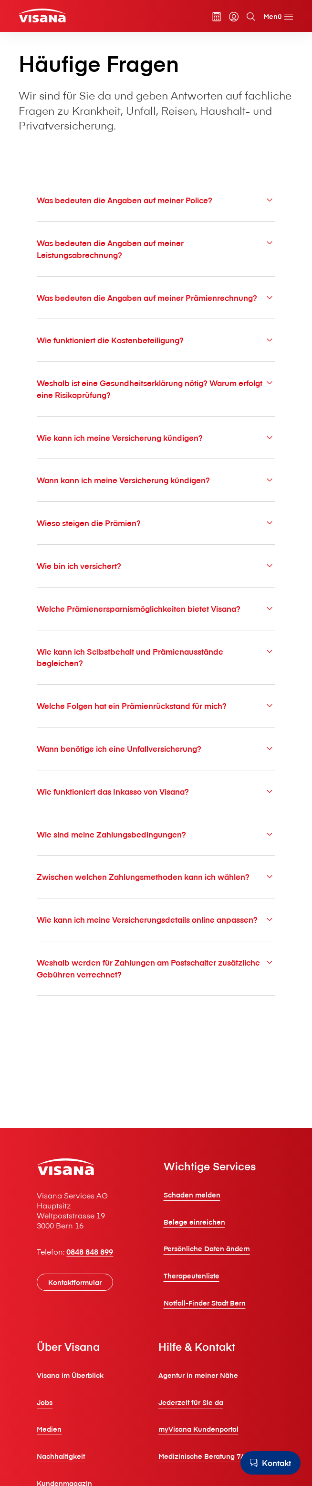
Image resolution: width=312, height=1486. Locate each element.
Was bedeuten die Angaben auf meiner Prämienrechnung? (156, 297)
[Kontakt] (270, 1463)
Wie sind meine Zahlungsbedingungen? (156, 834)
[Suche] (251, 16)
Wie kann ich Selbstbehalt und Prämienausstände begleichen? (156, 657)
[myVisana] (234, 16)
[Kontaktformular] (75, 1282)
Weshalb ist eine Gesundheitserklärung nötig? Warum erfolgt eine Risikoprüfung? (156, 388)
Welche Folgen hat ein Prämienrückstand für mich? (156, 705)
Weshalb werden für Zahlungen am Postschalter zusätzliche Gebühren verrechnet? (156, 968)
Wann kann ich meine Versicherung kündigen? (156, 480)
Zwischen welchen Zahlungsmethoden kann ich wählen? (156, 876)
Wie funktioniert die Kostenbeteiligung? (156, 340)
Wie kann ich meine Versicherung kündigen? (156, 437)
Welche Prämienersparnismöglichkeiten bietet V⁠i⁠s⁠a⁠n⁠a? (156, 608)
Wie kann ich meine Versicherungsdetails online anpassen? (156, 919)
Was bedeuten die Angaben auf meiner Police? (156, 200)
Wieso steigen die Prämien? (156, 523)
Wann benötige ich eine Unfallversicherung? (156, 748)
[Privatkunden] (42, 15)
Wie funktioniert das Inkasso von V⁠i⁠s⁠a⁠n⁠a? (156, 791)
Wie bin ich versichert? (156, 565)
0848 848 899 (89, 1251)
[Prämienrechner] (216, 16)
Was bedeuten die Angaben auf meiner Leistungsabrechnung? (156, 248)
